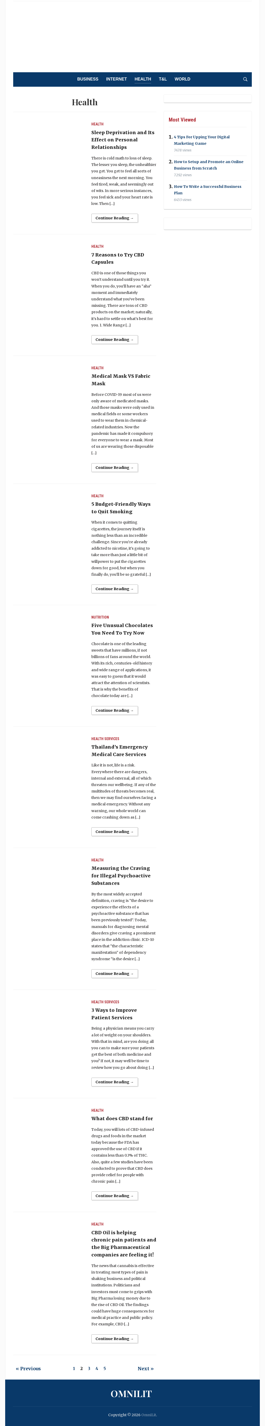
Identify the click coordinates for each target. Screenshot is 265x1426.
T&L (163, 79)
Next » (146, 1369)
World (182, 79)
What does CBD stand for (122, 1118)
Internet (116, 79)
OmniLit (131, 1393)
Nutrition (100, 617)
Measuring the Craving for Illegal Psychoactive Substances (121, 875)
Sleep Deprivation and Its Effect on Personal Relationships (122, 140)
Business (87, 79)
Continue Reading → (114, 218)
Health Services (105, 739)
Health (143, 79)
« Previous (28, 1369)
